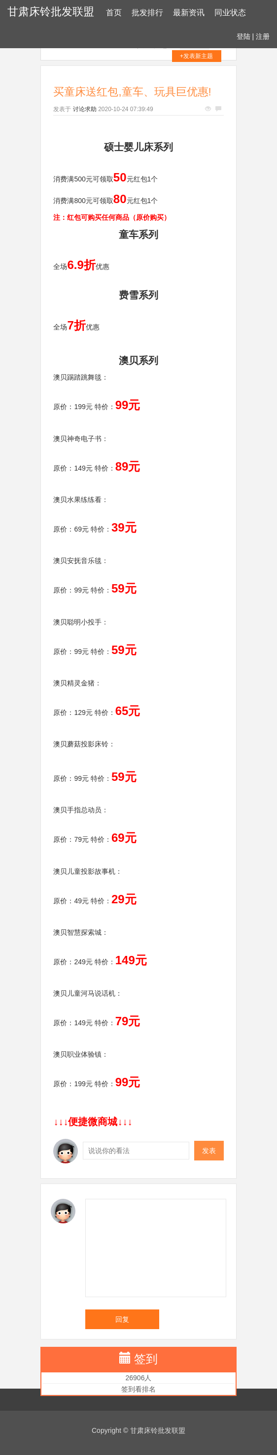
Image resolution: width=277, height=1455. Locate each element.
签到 (146, 1359)
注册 (263, 36)
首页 (114, 12)
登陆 (243, 36)
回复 (122, 1319)
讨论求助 (85, 109)
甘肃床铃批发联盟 (50, 11)
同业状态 (230, 12)
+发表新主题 (196, 56)
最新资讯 (189, 12)
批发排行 (147, 12)
